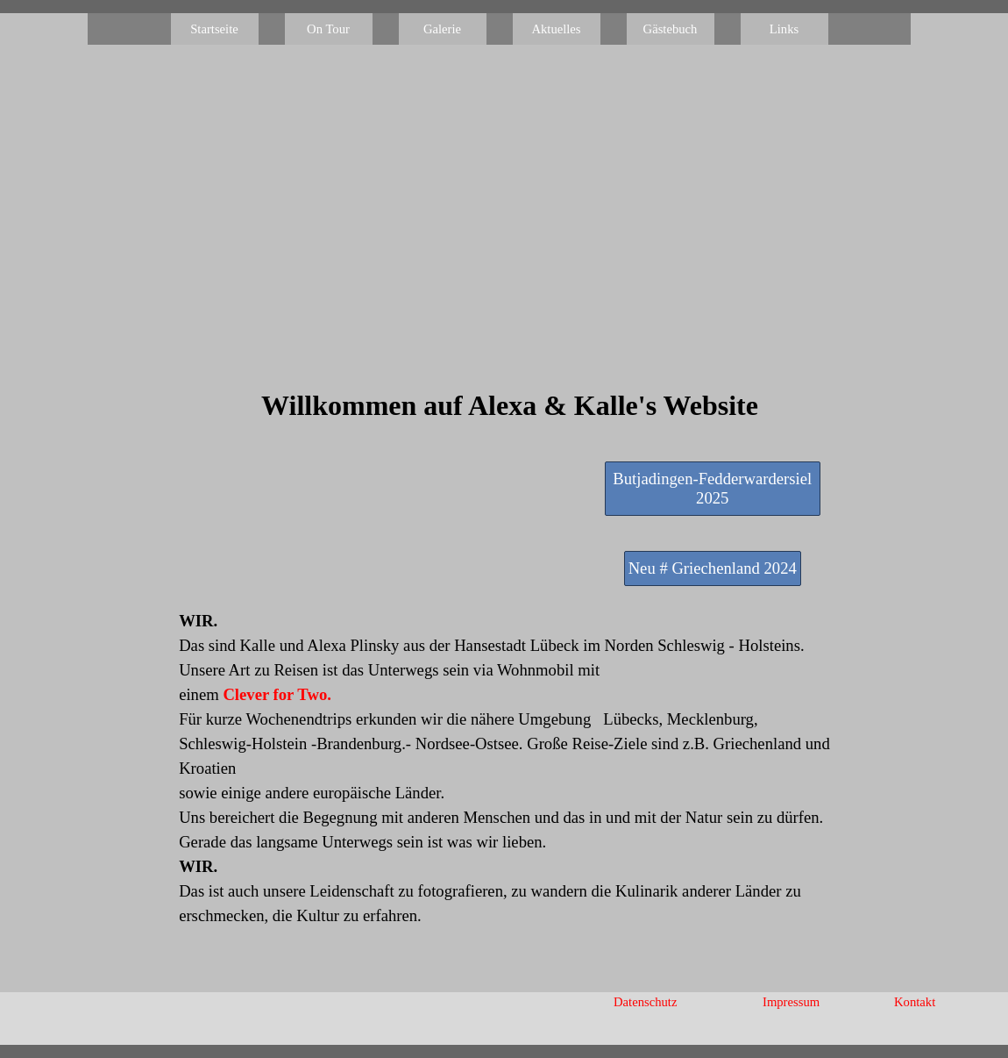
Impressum (791, 1002)
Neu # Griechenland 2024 (712, 568)
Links (784, 29)
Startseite (214, 29)
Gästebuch (670, 29)
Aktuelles (555, 29)
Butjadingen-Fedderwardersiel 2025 (712, 488)
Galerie (442, 29)
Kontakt (914, 1002)
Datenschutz (645, 1002)
